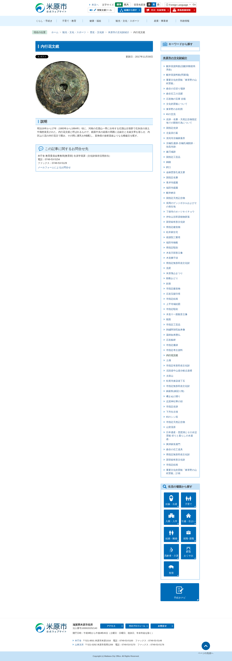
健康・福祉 (95, 20)
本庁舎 (78, 640)
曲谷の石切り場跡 (175, 88)
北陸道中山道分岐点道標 (179, 370)
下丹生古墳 (172, 412)
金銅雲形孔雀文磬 (175, 172)
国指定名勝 (172, 177)
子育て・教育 (69, 20)
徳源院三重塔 (173, 237)
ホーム (54, 32)
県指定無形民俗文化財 (178, 263)
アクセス (112, 626)
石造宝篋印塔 (173, 294)
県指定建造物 (173, 227)
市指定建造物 (173, 288)
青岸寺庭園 (172, 182)
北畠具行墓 (172, 133)
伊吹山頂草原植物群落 (178, 217)
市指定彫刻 (172, 309)
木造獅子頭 (172, 258)
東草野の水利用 (174, 109)
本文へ (95, 4)
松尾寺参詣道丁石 (175, 381)
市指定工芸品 (173, 324)
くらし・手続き (44, 20)
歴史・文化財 (97, 32)
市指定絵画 (172, 299)
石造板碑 (171, 340)
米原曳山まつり (174, 273)
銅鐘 (168, 162)
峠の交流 (171, 114)
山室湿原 (171, 427)
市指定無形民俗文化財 (178, 386)
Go (194, 4)
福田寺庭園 (172, 188)
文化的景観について (176, 104)
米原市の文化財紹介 (118, 32)
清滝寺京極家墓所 (175, 138)
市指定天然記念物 (175, 422)
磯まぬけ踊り (173, 396)
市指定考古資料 (174, 350)
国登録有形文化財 (175, 222)
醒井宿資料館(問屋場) (177, 75)
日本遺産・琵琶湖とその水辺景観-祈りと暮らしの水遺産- (181, 435)
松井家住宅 (172, 232)
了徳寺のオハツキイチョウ (180, 211)
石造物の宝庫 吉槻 (176, 99)
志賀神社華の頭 (174, 401)
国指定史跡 (172, 128)
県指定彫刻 (172, 247)
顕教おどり (172, 278)
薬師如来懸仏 (173, 335)
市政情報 (184, 20)
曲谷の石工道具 (174, 449)
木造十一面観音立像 (176, 314)
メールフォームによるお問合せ (54, 167)
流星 (168, 268)
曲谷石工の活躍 (174, 93)
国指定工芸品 (173, 157)
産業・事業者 (161, 20)
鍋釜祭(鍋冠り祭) (175, 391)
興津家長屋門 (173, 444)
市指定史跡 (172, 406)
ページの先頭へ (205, 653)
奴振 (168, 283)
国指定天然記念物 (175, 198)
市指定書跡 (172, 345)
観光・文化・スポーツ (127, 20)
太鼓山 (169, 376)
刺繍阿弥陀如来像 (175, 329)
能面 (168, 319)
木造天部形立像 (174, 253)
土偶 (168, 360)
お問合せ (162, 626)
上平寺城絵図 (173, 304)
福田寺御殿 (172, 242)
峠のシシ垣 (172, 417)
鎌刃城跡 (171, 152)
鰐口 (168, 167)
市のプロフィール (137, 626)
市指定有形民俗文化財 (178, 365)
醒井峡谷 (171, 193)
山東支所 (79, 644)
